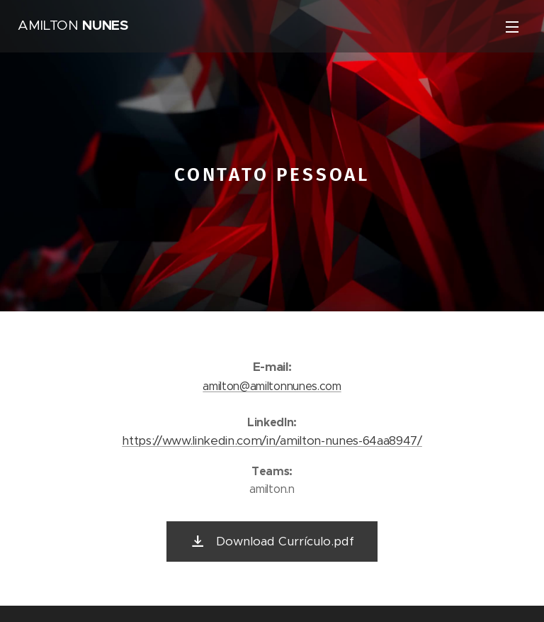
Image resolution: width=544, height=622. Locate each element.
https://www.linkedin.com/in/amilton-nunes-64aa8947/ (272, 440)
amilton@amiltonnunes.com (272, 385)
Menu (512, 27)
